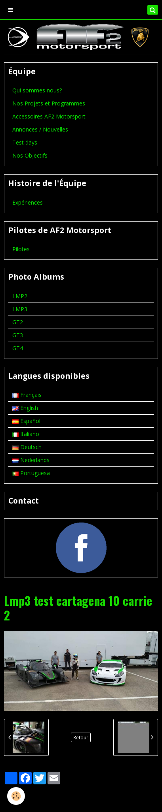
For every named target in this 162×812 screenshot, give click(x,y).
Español (26, 421)
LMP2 (19, 296)
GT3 (17, 335)
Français (27, 394)
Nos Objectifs (30, 155)
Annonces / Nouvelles (40, 129)
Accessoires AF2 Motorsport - (50, 116)
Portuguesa (31, 473)
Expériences (27, 202)
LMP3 (19, 309)
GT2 (17, 322)
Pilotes (21, 249)
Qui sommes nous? (37, 90)
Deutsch (27, 447)
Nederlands (31, 460)
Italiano (25, 434)
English (25, 408)
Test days (24, 142)
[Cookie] (16, 796)
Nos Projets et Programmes (48, 103)
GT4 (17, 348)
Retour (80, 737)
